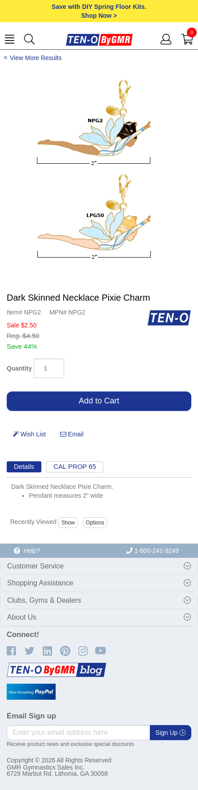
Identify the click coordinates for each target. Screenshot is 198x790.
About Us (21, 617)
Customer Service (35, 566)
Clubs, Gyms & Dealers (44, 600)
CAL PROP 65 (74, 466)
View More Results (35, 57)
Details (24, 466)
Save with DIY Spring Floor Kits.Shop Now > (99, 11)
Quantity (19, 368)
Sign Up (170, 732)
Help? (27, 550)
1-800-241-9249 (152, 550)
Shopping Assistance (40, 583)
